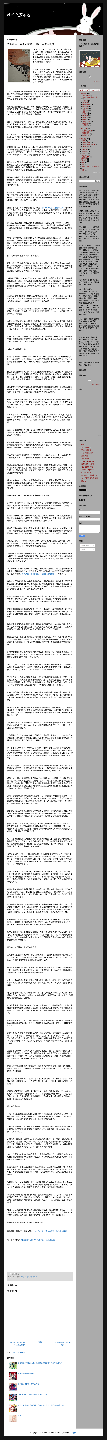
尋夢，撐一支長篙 (87, 464)
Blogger (73, 1433)
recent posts (97, 81)
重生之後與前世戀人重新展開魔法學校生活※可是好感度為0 (40, 1363)
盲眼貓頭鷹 (85, 458)
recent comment (96, 384)
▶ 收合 (87, 90)
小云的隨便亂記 (87, 453)
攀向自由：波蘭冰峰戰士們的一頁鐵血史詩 (37, 1240)
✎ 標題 (97, 90)
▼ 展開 (82, 90)
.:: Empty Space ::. (88, 470)
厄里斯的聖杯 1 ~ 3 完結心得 (28, 1384)
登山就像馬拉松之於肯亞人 (52, 208)
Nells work (84, 128)
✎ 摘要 (92, 90)
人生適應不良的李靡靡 (89, 478)
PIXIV (83, 445)
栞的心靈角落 (86, 450)
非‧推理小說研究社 (88, 461)
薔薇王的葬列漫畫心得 (26, 1373)
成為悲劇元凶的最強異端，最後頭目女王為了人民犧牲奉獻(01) (40, 1405)
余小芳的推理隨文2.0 (89, 475)
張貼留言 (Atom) (18, 1352)
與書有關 (84, 93)
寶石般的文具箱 (87, 467)
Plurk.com (99, 435)
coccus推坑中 (86, 472)
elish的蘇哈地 (18, 15)
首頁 (40, 1342)
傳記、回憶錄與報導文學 (29, 1277)
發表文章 (85, 545)
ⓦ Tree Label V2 (95, 172)
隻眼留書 (84, 456)
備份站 (83, 481)
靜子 (19, 1416)
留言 (83, 549)
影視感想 (84, 139)
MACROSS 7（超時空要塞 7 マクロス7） (33, 1395)
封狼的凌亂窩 (86, 447)
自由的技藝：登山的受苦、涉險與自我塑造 (37, 574)
